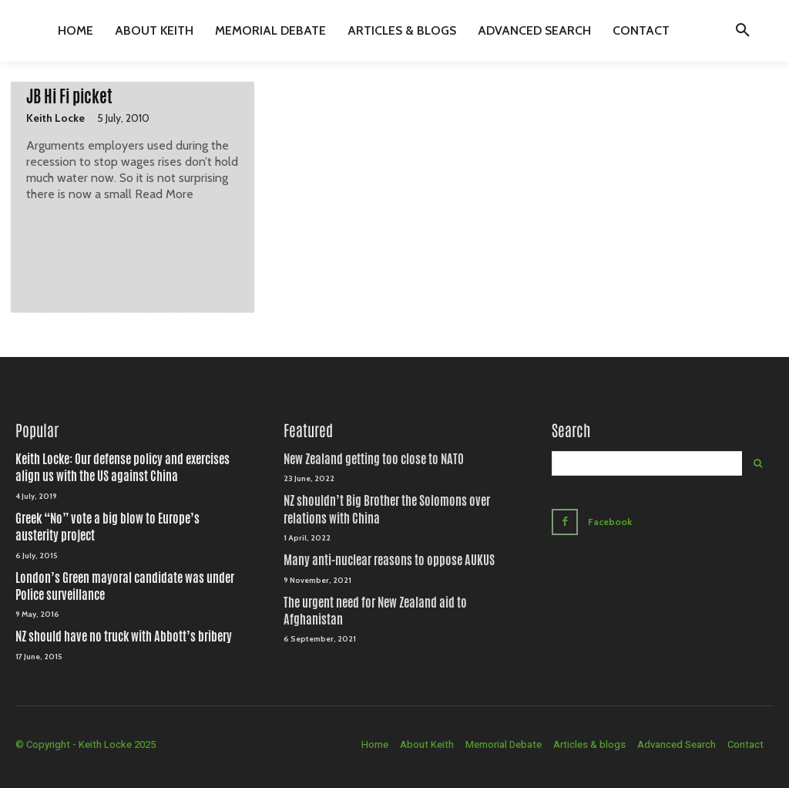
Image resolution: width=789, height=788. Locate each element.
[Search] (758, 463)
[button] (743, 31)
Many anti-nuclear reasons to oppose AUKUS (389, 560)
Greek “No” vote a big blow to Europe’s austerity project (107, 527)
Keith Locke (55, 118)
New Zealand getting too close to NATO (374, 459)
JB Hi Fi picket (69, 96)
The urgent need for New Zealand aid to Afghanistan (375, 611)
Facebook (610, 520)
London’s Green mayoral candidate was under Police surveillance (124, 586)
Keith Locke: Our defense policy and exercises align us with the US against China (122, 467)
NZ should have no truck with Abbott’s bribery (123, 636)
